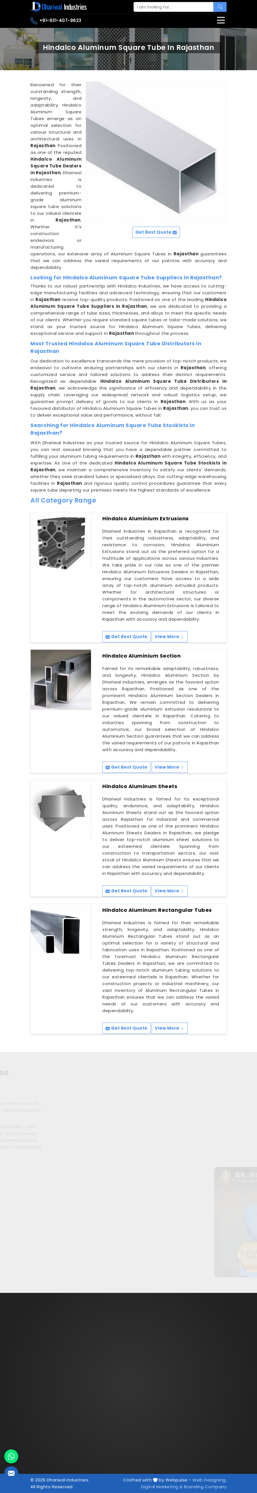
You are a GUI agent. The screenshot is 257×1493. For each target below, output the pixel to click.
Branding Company (205, 1487)
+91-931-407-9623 (55, 20)
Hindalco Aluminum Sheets (139, 786)
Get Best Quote (126, 637)
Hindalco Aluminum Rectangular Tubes (157, 910)
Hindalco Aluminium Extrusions (145, 518)
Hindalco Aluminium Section (141, 656)
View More (170, 637)
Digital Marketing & (162, 1487)
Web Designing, (209, 1480)
